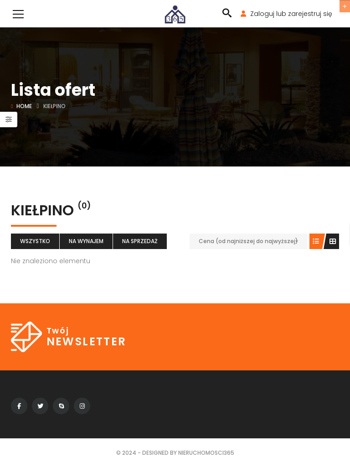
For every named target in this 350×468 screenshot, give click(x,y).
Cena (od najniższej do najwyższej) (248, 241)
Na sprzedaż (140, 241)
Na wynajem (86, 241)
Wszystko (35, 241)
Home (24, 106)
